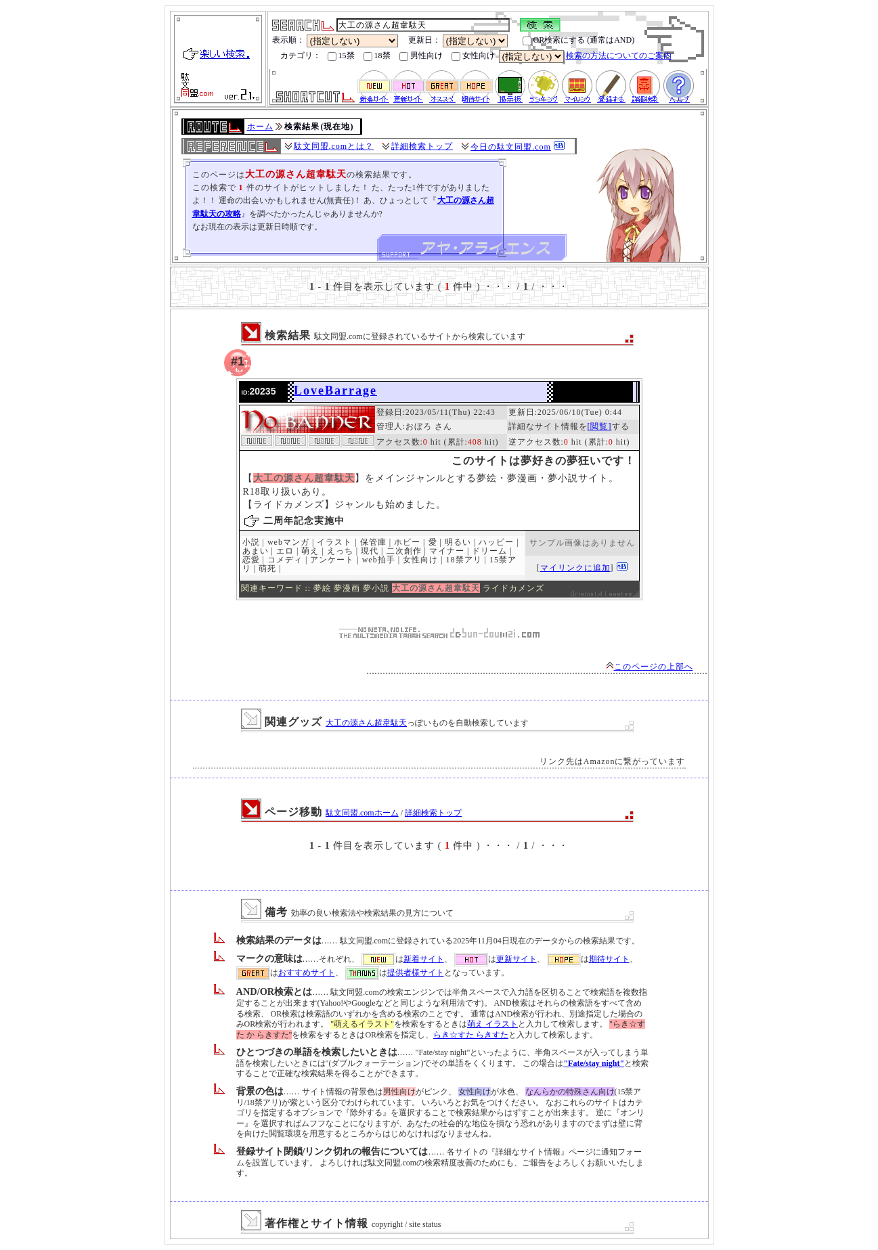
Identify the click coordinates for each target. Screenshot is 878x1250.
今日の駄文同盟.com (510, 147)
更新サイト (516, 959)
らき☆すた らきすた (470, 1035)
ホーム (260, 126)
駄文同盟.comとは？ (334, 146)
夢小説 (376, 588)
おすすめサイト (306, 972)
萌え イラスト (492, 1024)
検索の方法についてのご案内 (619, 55)
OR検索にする (554, 40)
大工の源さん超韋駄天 (366, 723)
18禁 (377, 56)
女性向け (473, 56)
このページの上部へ (649, 666)
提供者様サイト (415, 972)
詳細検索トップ (422, 146)
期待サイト (609, 959)
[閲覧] (600, 426)
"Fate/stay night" (593, 1063)
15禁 (341, 56)
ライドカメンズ (513, 588)
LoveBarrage (335, 390)
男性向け (421, 56)
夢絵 (322, 588)
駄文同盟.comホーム (362, 813)
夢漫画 (347, 588)
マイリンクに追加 (575, 568)
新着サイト (423, 959)
